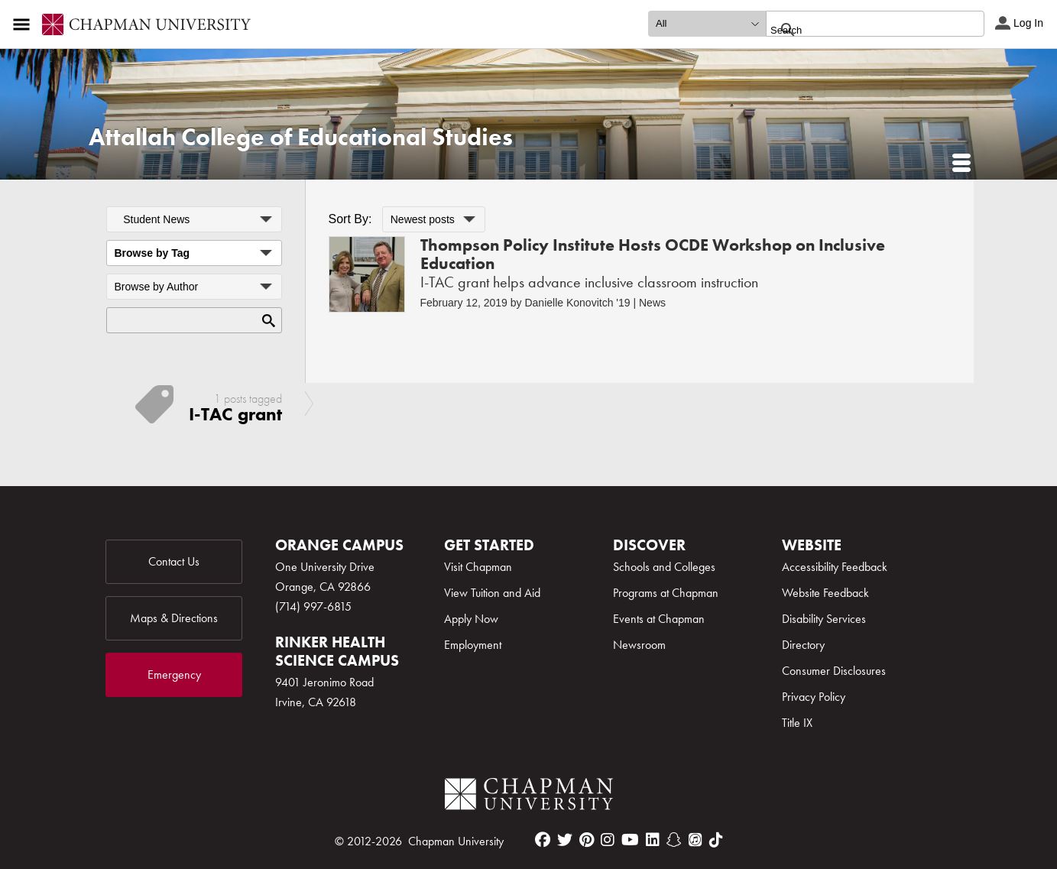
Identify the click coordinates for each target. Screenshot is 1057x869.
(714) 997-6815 (313, 606)
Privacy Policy (813, 697)
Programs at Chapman (665, 593)
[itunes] (695, 840)
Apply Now (471, 619)
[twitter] (564, 840)
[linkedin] (653, 840)
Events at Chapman (659, 619)
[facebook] (542, 840)
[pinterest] (586, 840)
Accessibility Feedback (834, 567)
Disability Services (824, 619)
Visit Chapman (478, 567)
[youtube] (630, 840)
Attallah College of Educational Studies (301, 137)
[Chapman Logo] (529, 796)
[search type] (707, 24)
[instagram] (607, 840)
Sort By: (350, 218)
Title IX (797, 723)
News (652, 303)
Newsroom (639, 645)
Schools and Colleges (664, 567)
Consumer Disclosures (834, 671)
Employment (472, 645)
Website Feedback (825, 593)
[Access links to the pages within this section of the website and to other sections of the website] (24, 24)
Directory (803, 645)
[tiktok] (716, 840)
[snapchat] (674, 840)
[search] (858, 30)
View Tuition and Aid (492, 593)
